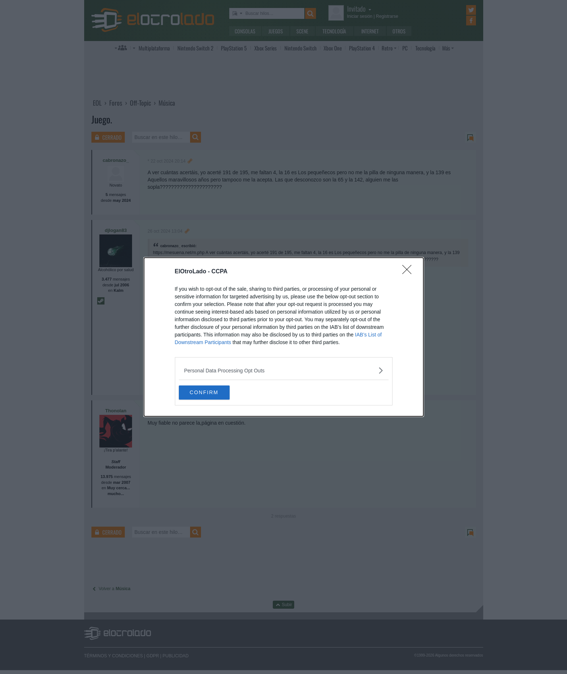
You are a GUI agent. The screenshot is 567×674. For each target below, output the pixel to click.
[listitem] (283, 370)
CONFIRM (213, 393)
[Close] (409, 272)
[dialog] (283, 337)
